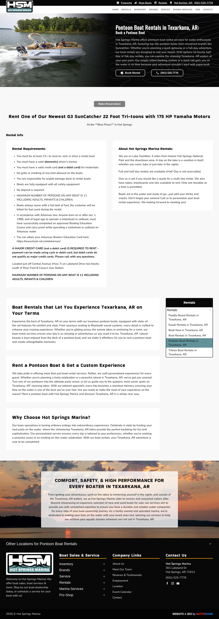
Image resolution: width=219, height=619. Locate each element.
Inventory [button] (140, 9)
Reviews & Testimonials (127, 575)
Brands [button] (153, 9)
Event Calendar (122, 592)
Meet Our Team (122, 569)
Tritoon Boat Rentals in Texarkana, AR (183, 352)
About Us (118, 564)
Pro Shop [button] (66, 595)
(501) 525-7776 (176, 577)
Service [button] (165, 9)
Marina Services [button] (182, 9)
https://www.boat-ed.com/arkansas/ (39, 241)
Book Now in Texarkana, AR (186, 330)
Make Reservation (109, 103)
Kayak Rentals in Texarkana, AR (188, 325)
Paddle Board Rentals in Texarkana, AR (184, 317)
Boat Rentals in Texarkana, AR (187, 335)
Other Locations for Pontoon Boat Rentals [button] (41, 544)
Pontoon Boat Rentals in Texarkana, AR (183, 343)
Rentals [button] (126, 9)
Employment (120, 580)
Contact (208, 9)
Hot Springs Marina (178, 564)
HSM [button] (197, 9)
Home (115, 9)
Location (118, 586)
